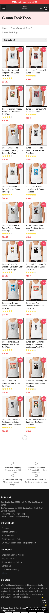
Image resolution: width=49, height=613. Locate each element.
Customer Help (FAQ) (10, 569)
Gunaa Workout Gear (20, 28)
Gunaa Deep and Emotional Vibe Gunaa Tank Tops (35, 305)
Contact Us (6, 566)
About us (5, 528)
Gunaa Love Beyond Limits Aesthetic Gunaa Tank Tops (35, 189)
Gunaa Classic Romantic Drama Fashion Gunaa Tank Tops (12, 189)
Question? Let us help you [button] (37, 610)
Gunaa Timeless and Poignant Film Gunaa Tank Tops (10, 72)
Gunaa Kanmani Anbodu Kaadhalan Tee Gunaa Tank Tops (12, 111)
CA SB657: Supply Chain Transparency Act (19, 543)
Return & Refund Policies (12, 562)
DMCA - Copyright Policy (11, 539)
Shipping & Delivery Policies (13, 555)
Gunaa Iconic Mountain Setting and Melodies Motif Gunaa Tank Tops (35, 344)
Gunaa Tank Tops (10, 32)
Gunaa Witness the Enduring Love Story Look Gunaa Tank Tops (12, 150)
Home (5, 28)
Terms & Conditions (10, 532)
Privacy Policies (8, 535)
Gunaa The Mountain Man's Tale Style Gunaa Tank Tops (35, 150)
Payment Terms (8, 558)
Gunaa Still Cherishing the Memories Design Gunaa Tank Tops (36, 266)
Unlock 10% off (44, 601)
